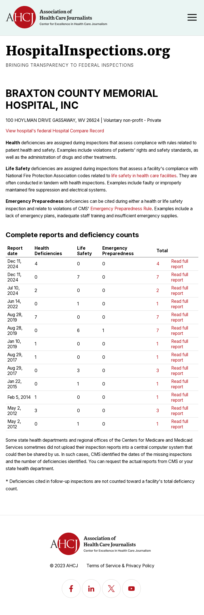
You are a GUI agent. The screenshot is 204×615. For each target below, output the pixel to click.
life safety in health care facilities (144, 175)
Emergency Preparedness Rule (121, 208)
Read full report (179, 263)
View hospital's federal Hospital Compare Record (55, 131)
